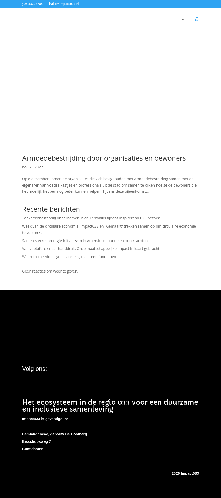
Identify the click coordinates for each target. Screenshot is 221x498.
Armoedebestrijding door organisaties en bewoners (104, 158)
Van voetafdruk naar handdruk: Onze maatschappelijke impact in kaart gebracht (90, 248)
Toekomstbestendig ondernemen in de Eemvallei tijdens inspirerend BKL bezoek (91, 217)
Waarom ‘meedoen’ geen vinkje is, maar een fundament (70, 256)
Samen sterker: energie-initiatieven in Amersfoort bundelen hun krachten (85, 240)
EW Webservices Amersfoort (148, 473)
